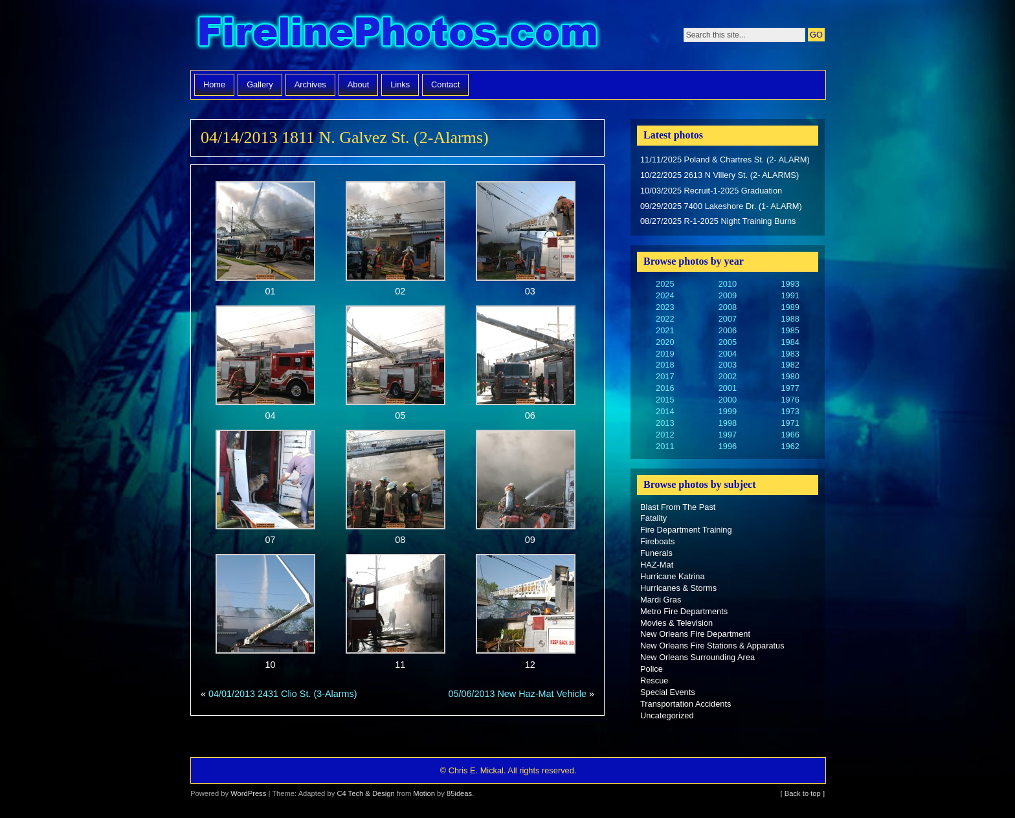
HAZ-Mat (656, 564)
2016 (665, 388)
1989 (790, 307)
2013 (665, 423)
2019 (665, 354)
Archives (310, 84)
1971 (790, 423)
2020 (665, 342)
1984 (790, 342)
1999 (728, 411)
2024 (665, 295)
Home (214, 84)
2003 (728, 365)
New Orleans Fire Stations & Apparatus (712, 645)
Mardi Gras (660, 599)
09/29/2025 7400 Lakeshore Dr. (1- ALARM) (721, 206)
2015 (665, 399)
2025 (665, 284)
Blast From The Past (677, 507)
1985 (790, 330)
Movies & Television (676, 623)
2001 (728, 388)
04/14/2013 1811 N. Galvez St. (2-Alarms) (345, 137)
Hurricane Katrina (672, 576)
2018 (665, 365)
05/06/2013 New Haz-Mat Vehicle (517, 694)
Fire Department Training (686, 530)
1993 (790, 284)
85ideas (459, 793)
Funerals (656, 553)
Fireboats (657, 541)
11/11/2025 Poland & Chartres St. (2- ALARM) (725, 159)
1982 (790, 365)
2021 (665, 330)
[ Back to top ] (803, 793)
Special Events (667, 692)
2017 (665, 376)
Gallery (260, 84)
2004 (728, 354)
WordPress (248, 793)
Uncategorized (667, 715)
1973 (790, 411)
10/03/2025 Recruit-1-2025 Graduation (711, 190)
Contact (445, 84)
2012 (665, 434)
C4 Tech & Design (365, 793)
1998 (728, 423)
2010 (728, 284)
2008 (728, 307)
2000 (728, 399)
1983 (790, 354)
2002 (728, 376)
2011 (665, 446)
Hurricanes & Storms (678, 588)
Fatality (653, 518)
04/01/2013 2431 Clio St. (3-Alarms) (282, 694)
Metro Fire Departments (684, 611)
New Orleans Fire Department (695, 634)
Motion (424, 793)
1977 (790, 388)
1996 (728, 446)
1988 (790, 319)
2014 (665, 411)
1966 (790, 434)
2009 (728, 295)
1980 (790, 376)
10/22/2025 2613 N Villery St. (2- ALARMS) (719, 175)
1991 (790, 295)
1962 (790, 446)
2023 (665, 307)
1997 (728, 434)
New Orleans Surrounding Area (697, 657)
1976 (790, 399)
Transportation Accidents (685, 704)
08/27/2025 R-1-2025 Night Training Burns (718, 221)
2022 (665, 319)
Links (400, 84)
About (358, 84)
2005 (728, 342)
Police (651, 669)
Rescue (654, 680)
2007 (728, 319)
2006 (728, 330)
